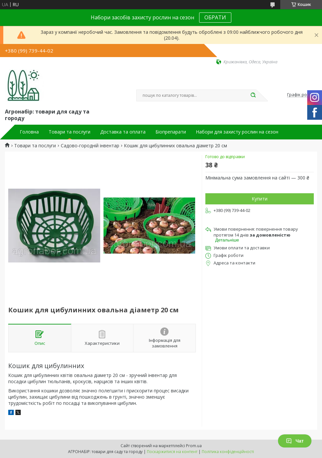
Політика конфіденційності (228, 451)
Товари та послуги (69, 132)
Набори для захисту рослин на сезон (237, 132)
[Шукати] (253, 95)
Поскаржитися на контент (172, 451)
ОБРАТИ (215, 17)
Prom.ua (194, 445)
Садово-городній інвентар (90, 146)
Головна (29, 132)
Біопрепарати (170, 132)
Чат (295, 441)
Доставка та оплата (123, 132)
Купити (259, 199)
